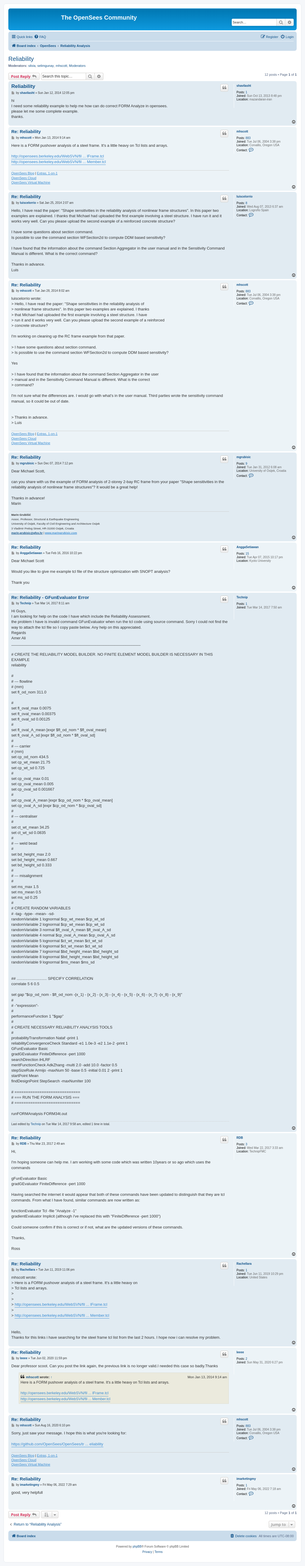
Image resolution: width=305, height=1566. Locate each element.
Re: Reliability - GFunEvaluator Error (50, 597)
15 (247, 553)
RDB (239, 1137)
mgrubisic (243, 457)
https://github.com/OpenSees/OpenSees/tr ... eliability (57, 1444)
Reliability (21, 59)
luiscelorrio (244, 196)
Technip (242, 597)
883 (248, 138)
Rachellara (244, 1263)
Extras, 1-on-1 (47, 173)
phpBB (137, 1546)
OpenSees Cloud (23, 178)
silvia (31, 65)
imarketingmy (246, 1478)
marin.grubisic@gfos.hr (27, 533)
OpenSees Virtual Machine (30, 182)
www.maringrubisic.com (61, 533)
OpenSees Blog (22, 173)
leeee (240, 1352)
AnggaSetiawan (247, 547)
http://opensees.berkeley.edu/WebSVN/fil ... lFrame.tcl (57, 156)
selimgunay (45, 65)
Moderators (77, 65)
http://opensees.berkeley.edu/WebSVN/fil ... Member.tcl (58, 162)
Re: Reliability (26, 131)
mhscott (61, 65)
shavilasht (243, 85)
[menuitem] (40, 36)
